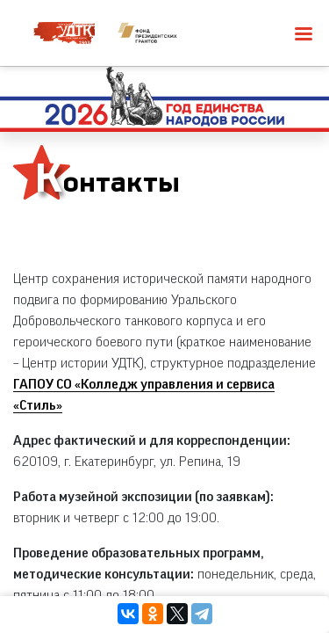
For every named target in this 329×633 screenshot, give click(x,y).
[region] (164, 316)
